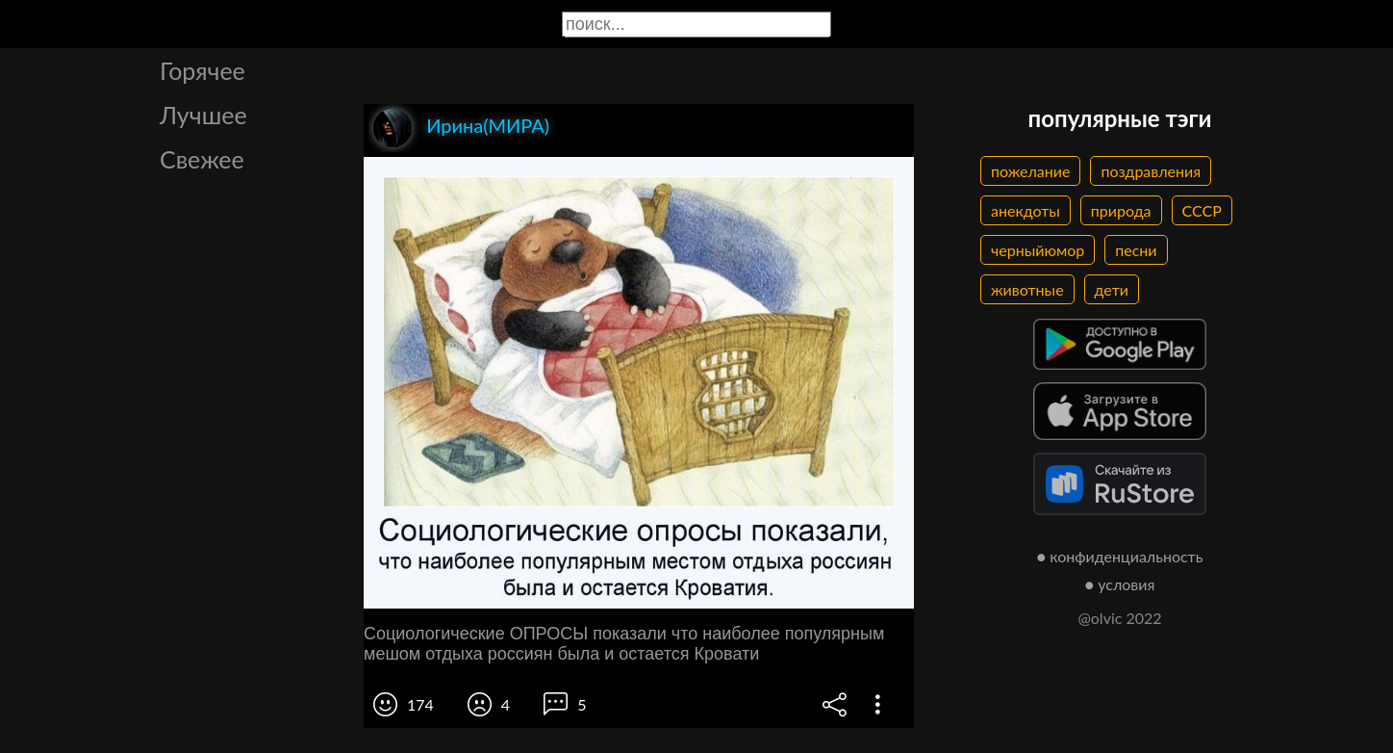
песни (1135, 250)
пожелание (1030, 171)
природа (1121, 210)
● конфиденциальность (1120, 556)
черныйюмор (1037, 250)
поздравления (1151, 171)
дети (1111, 289)
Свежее (202, 158)
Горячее (202, 70)
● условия (1120, 584)
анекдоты (1025, 210)
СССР (1202, 210)
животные (1027, 289)
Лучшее (203, 114)
